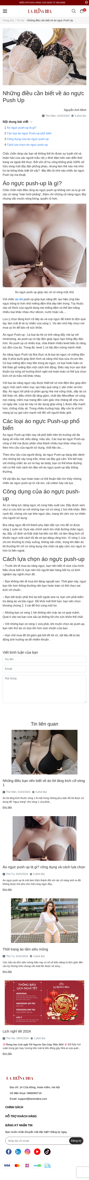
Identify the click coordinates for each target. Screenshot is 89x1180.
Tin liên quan (44, 724)
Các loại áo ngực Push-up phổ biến (29, 133)
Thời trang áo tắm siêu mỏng (25, 949)
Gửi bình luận (44, 709)
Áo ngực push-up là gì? (21, 127)
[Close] (86, 2)
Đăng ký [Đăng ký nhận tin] (76, 1140)
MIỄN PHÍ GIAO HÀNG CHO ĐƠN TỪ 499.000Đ (42, 2)
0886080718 (34, 1093)
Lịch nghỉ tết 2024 (17, 1031)
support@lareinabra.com (32, 1098)
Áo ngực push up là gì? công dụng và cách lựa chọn (44, 867)
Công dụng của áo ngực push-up (28, 139)
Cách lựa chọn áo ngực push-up (27, 144)
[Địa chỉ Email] (44, 1141)
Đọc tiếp (7, 807)
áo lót (19, 299)
